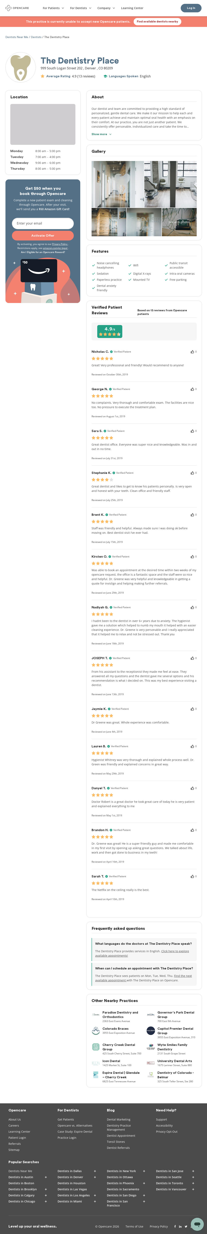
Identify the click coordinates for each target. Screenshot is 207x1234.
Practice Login (67, 1138)
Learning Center (19, 1131)
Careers (13, 1125)
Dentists (36, 37)
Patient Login (17, 1138)
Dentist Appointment (121, 1136)
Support (161, 1119)
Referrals (14, 1144)
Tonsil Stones (116, 1142)
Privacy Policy (60, 244)
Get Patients (66, 1119)
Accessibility (164, 1125)
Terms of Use (134, 1226)
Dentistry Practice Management (119, 1127)
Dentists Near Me (17, 37)
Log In (191, 8)
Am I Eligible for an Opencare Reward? (43, 252)
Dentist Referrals (118, 1148)
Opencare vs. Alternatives (75, 1125)
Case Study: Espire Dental (75, 1131)
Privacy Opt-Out (166, 1131)
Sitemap (14, 1150)
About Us (14, 1119)
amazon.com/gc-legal (55, 248)
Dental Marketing (118, 1119)
